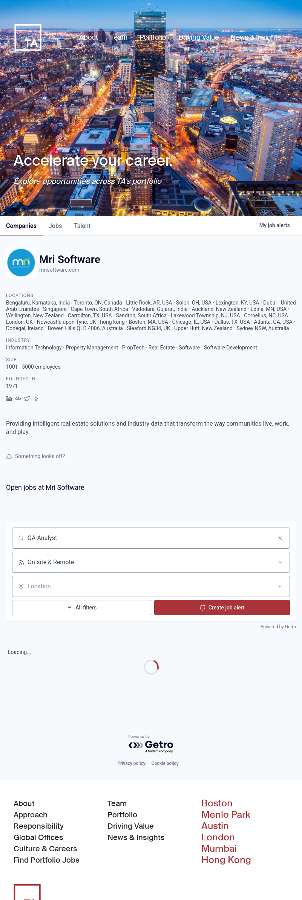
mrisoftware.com (59, 270)
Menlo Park (225, 814)
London (218, 837)
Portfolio (122, 815)
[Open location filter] (280, 586)
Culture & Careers (45, 849)
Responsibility (39, 826)
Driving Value (130, 826)
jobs (55, 225)
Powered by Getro (278, 626)
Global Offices (38, 837)
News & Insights (136, 837)
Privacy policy (131, 763)
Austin (215, 826)
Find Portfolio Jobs (47, 859)
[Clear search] (280, 538)
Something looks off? (35, 456)
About (24, 803)
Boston (217, 803)
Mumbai (219, 848)
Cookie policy (165, 763)
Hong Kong (226, 860)
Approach (31, 815)
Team (117, 803)
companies (21, 225)
